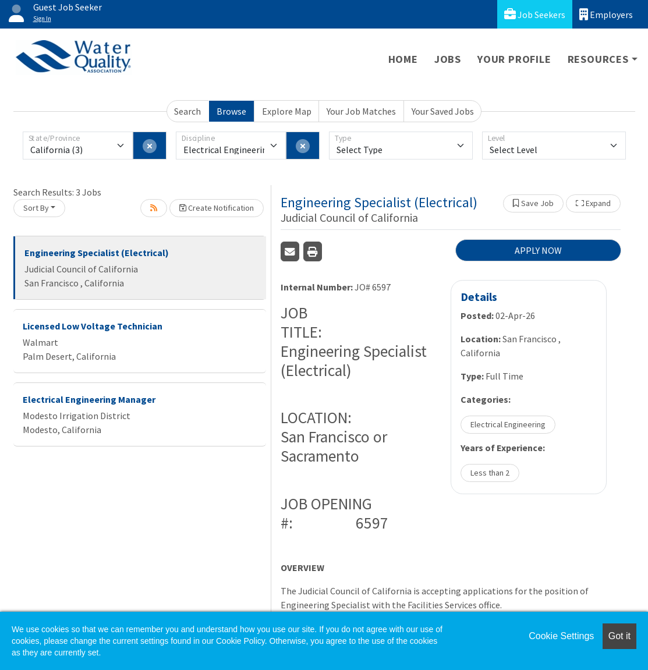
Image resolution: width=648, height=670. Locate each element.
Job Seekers (534, 14)
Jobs (447, 59)
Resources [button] (598, 59)
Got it (619, 636)
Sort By (36, 208)
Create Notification (216, 208)
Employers (606, 14)
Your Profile (514, 59)
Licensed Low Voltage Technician (92, 326)
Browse (231, 111)
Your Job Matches (361, 111)
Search (187, 111)
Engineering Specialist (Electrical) (96, 252)
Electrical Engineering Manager (89, 399)
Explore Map (286, 111)
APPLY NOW (538, 250)
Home (403, 59)
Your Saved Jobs (443, 111)
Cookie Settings (561, 636)
